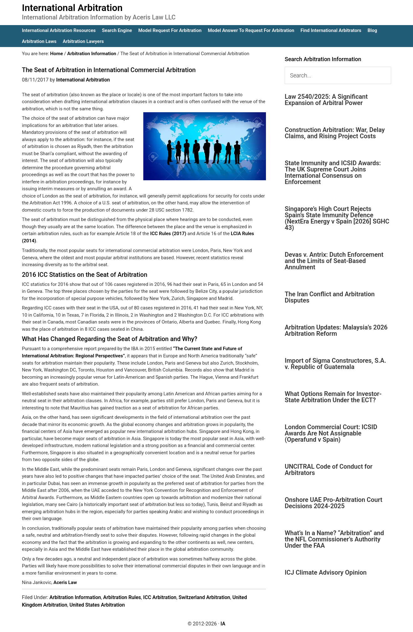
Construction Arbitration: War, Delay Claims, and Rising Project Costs (335, 133)
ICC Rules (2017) (168, 233)
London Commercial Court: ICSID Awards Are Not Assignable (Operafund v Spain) (331, 433)
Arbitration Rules (122, 597)
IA (223, 623)
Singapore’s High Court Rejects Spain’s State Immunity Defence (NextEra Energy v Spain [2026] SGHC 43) (337, 218)
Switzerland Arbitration (204, 597)
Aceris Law (65, 582)
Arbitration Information (75, 597)
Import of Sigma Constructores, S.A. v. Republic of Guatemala (335, 364)
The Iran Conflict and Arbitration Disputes (330, 297)
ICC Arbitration (159, 597)
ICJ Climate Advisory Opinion (326, 572)
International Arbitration (72, 7)
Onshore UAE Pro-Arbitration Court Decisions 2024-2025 (333, 503)
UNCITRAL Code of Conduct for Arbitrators (328, 470)
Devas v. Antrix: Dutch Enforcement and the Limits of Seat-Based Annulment (334, 261)
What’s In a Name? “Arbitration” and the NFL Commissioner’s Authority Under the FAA (334, 539)
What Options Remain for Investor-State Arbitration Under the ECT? (333, 397)
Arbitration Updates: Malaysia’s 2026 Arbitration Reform (336, 330)
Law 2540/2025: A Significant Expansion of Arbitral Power (326, 100)
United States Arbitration (97, 604)
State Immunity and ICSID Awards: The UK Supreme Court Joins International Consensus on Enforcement (333, 172)
